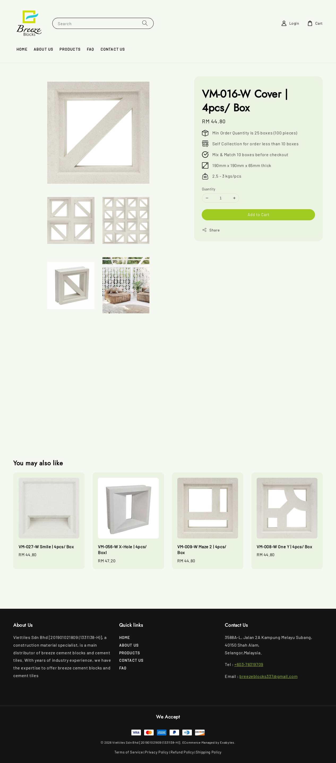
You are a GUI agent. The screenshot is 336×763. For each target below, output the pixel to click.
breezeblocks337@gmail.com (268, 676)
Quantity (208, 189)
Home (21, 49)
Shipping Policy (209, 752)
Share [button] (210, 229)
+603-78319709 (248, 664)
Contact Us (113, 49)
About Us (43, 49)
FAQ (90, 49)
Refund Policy (182, 752)
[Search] (144, 23)
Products (69, 49)
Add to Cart (258, 214)
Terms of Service (128, 752)
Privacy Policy (157, 752)
